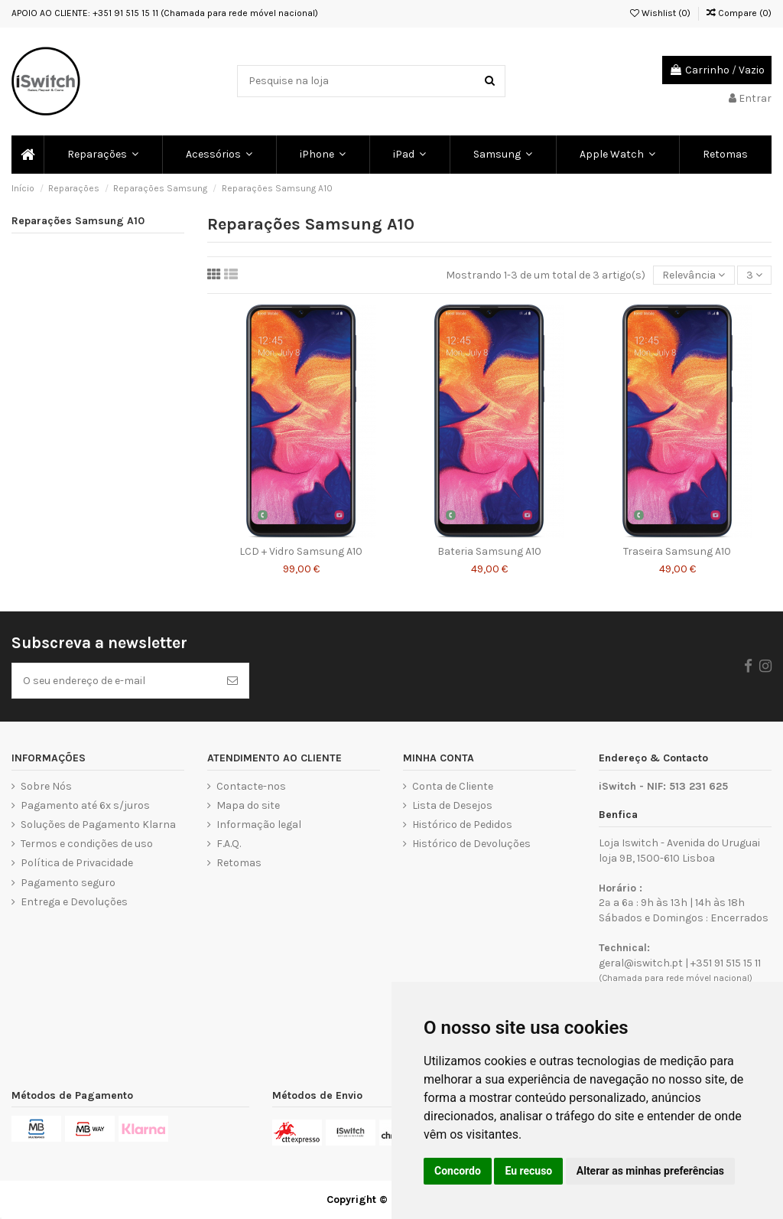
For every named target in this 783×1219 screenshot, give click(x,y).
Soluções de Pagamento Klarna (98, 824)
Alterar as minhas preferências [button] (650, 1171)
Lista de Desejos (452, 805)
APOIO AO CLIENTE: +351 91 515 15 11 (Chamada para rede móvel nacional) (164, 13)
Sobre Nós (46, 786)
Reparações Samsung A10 (78, 221)
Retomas (239, 862)
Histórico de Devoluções (471, 843)
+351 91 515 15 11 (725, 963)
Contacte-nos (251, 786)
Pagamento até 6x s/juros (85, 805)
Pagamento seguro (68, 882)
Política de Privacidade (77, 862)
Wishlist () (660, 13)
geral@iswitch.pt (641, 963)
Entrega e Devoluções (74, 901)
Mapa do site (248, 805)
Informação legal (258, 824)
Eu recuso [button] (528, 1171)
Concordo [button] (457, 1171)
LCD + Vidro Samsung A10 (300, 551)
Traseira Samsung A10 (677, 551)
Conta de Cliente (452, 786)
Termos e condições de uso (87, 843)
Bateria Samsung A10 (489, 551)
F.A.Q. (228, 843)
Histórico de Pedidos (462, 824)
